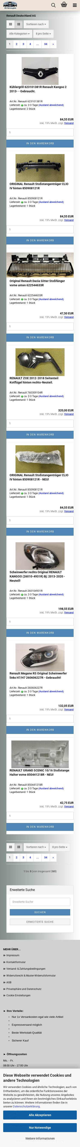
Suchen (40, 912)
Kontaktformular (16, 962)
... (37, 44)
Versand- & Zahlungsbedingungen (25, 968)
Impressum (12, 955)
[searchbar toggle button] (53, 5)
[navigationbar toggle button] (74, 5)
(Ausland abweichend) (51, 105)
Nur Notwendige (40, 1127)
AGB (8, 982)
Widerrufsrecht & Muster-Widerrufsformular (31, 975)
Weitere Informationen (40, 1138)
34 (45, 44)
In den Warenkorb (40, 143)
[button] (10, 24)
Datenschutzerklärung (26, 1106)
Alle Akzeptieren (40, 1115)
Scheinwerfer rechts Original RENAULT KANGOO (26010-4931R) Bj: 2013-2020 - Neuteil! (37, 576)
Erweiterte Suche (40, 921)
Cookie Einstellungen (18, 995)
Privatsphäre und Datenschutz (23, 989)
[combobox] (36, 24)
